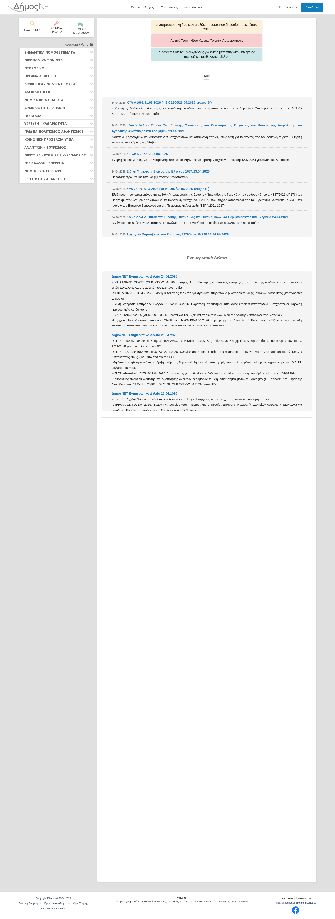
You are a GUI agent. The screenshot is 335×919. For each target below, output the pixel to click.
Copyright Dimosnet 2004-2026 (53, 898)
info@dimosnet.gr (285, 902)
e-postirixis (193, 7)
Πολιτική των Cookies (53, 908)
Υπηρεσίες (169, 7)
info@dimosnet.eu (306, 902)
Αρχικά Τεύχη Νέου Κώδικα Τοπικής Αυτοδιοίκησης (206, 27)
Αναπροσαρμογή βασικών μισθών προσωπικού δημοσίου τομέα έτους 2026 (146, 26)
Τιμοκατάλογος (142, 7)
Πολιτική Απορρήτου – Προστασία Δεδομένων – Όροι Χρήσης (53, 903)
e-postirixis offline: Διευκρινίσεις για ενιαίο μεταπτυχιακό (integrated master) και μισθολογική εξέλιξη (267, 26)
